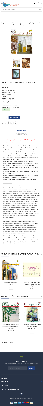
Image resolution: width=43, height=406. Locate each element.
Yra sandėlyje (6, 107)
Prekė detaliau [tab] (21, 134)
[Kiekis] (4, 117)
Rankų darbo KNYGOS (10, 282)
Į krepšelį (14, 118)
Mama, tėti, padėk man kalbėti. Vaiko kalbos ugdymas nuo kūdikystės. (32, 284)
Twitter (12, 123)
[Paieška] (21, 9)
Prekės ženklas (6, 105)
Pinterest (15, 123)
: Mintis (15, 105)
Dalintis (8, 123)
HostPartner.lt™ (29, 398)
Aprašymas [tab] (21, 130)
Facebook (21, 394)
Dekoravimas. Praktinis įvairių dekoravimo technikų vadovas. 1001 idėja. (10, 326)
